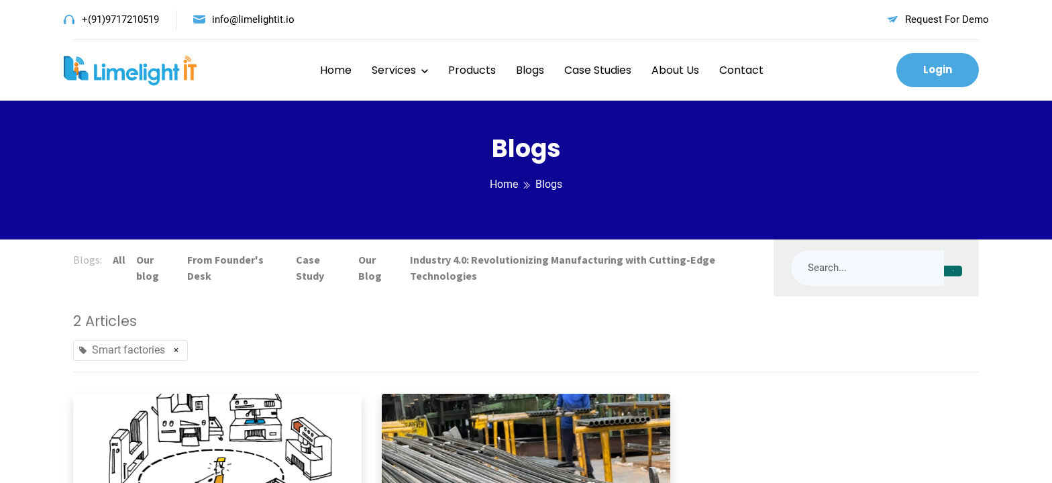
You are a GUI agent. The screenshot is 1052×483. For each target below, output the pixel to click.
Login (937, 69)
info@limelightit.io (253, 19)
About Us (675, 70)
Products (472, 70)
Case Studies (597, 70)
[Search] (953, 271)
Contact (741, 70)
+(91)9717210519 (120, 19)
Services (394, 70)
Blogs (530, 70)
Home (336, 70)
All (119, 259)
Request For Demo (947, 19)
